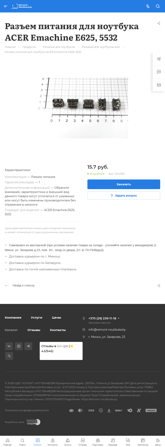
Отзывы (33, 330)
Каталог (11, 330)
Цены (56, 317)
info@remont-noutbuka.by (107, 329)
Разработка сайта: (14, 422)
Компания (13, 317)
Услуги (36, 317)
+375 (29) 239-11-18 (102, 318)
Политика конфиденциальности (27, 410)
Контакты (58, 330)
